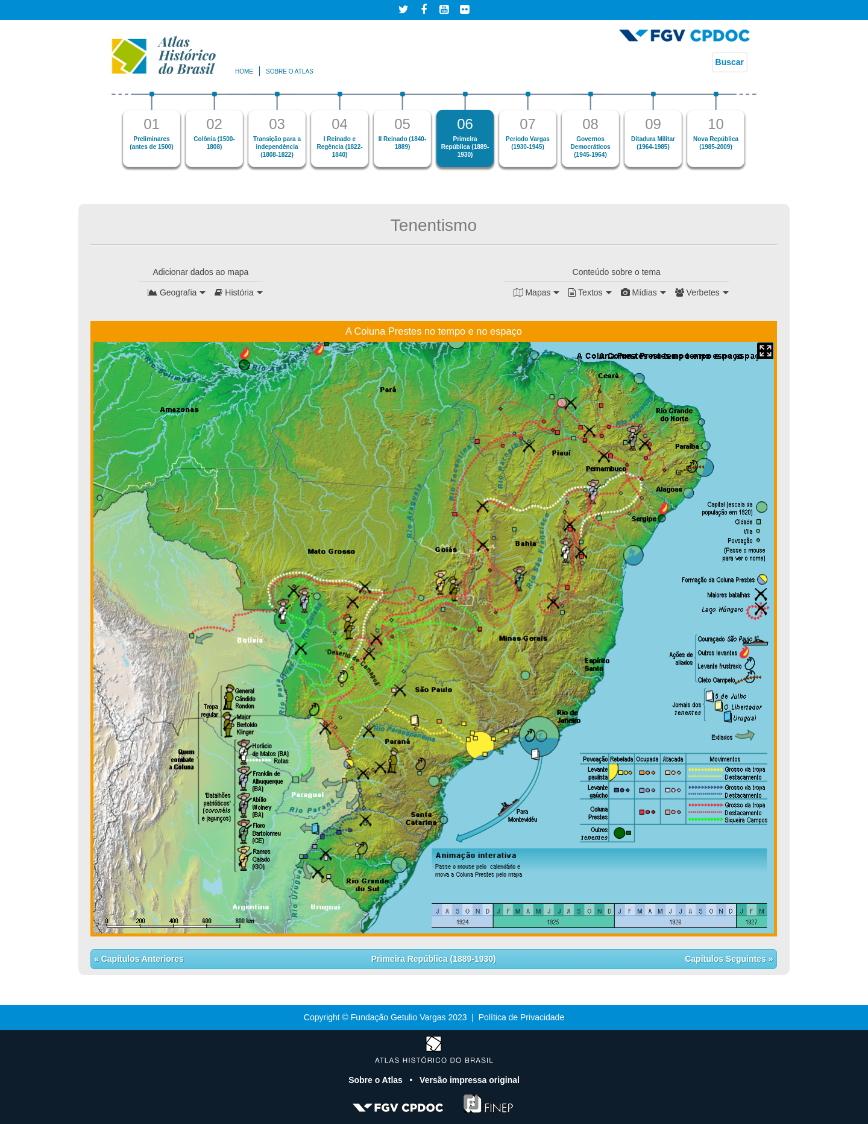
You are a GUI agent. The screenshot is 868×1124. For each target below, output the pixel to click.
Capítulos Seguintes (726, 959)
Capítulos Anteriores (141, 959)
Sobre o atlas (289, 71)
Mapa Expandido (765, 351)
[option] (152, 129)
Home (244, 71)
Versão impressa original (470, 1080)
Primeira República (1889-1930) (433, 959)
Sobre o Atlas (376, 1080)
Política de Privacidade (521, 1017)
